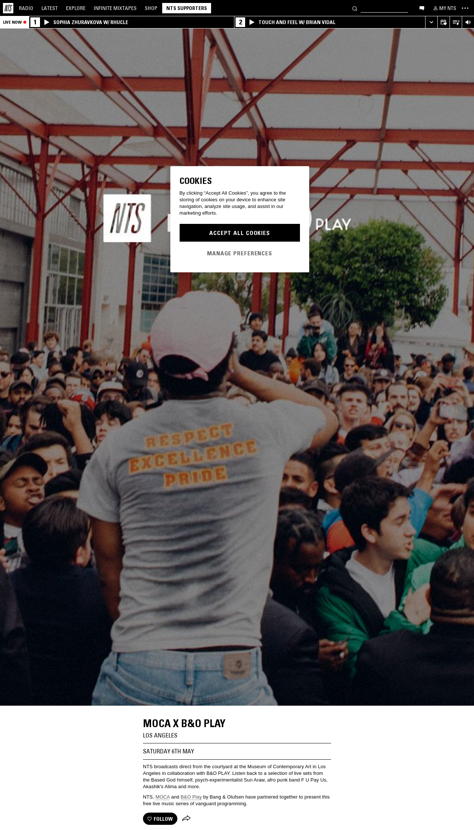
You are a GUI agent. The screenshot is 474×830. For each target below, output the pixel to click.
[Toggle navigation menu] (465, 8)
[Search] (355, 8)
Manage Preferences (239, 253)
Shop (151, 8)
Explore (76, 8)
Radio (26, 8)
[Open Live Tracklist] (456, 22)
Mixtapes (115, 8)
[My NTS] (444, 8)
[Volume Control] (468, 22)
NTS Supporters (186, 8)
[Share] (186, 819)
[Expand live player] (431, 22)
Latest (49, 8)
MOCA (163, 797)
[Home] (8, 8)
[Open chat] (422, 7)
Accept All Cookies (239, 232)
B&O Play (191, 797)
